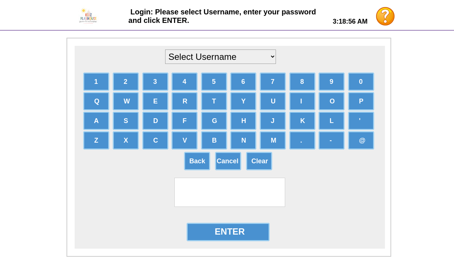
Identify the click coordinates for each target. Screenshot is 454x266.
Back (195, 161)
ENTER (230, 231)
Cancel (228, 161)
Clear (258, 161)
